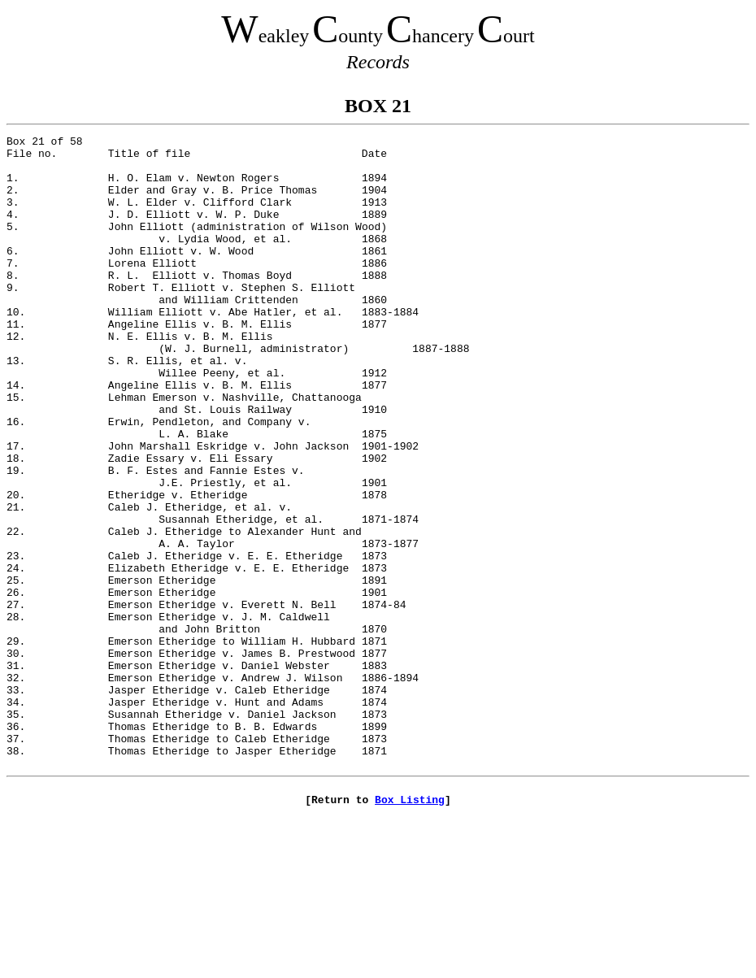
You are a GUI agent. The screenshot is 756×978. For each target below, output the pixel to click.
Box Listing (410, 931)
